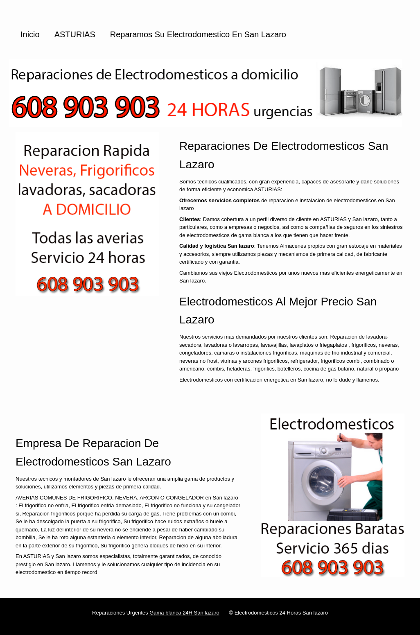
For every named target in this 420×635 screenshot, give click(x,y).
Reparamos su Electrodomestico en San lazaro (198, 34)
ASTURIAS (74, 34)
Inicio (30, 34)
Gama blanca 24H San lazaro (184, 613)
